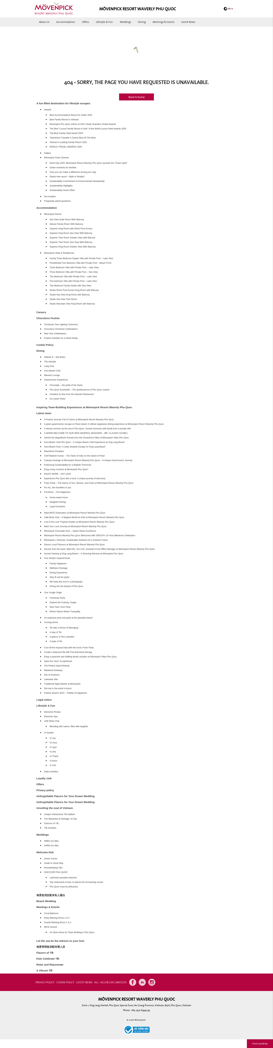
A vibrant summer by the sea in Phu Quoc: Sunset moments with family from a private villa (87, 428)
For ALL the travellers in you (57, 487)
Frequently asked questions (57, 201)
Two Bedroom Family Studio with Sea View (70, 285)
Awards (47, 109)
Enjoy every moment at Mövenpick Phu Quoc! (66, 469)
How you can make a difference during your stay (73, 172)
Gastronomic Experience (56, 380)
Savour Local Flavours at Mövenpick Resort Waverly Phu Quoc (74, 544)
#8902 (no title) (51, 841)
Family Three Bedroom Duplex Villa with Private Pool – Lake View (81, 258)
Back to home (136, 97)
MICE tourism (50, 927)
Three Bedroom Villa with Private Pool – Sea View (74, 272)
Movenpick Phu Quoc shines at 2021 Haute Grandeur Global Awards (83, 124)
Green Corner (50, 858)
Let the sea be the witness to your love (60, 940)
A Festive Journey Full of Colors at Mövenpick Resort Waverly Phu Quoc (79, 419)
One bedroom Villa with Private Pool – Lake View (73, 281)
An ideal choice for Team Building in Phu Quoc (72, 932)
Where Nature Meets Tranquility (65, 611)
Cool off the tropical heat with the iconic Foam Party (69, 647)
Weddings (125, 22)
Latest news (188, 22)
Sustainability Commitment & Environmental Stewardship (77, 181)
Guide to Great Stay (53, 863)
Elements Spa (51, 716)
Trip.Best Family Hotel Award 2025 (66, 133)
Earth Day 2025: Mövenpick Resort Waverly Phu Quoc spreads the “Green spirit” (88, 163)
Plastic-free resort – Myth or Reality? (67, 176)
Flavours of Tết (51, 823)
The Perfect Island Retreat (56, 666)
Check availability (260, 1043)
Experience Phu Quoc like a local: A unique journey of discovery (75, 478)
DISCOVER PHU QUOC (56, 872)
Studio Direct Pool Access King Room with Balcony (74, 290)
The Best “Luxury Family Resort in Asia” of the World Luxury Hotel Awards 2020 (88, 128)
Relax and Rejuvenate (49, 964)
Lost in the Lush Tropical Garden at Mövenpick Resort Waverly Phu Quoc (79, 522)
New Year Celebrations (55, 333)
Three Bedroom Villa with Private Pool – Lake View (74, 267)
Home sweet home (59, 497)
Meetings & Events (163, 22)
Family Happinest (58, 563)
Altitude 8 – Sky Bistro (54, 357)
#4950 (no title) (51, 845)
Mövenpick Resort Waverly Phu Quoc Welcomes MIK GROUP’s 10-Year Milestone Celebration (89, 535)
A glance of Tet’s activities (62, 637)
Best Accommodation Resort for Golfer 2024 (71, 115)
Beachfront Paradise (54, 451)
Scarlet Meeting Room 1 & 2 (57, 922)
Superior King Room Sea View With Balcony (71, 233)
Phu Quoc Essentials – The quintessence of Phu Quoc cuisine (80, 390)
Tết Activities (50, 828)
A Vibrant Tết (44, 970)
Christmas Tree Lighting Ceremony (61, 324)
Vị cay (53, 738)
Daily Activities (51, 771)
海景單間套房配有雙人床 (50, 946)
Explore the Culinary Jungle (63, 602)
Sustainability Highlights (61, 185)
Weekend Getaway (53, 670)
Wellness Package (59, 568)
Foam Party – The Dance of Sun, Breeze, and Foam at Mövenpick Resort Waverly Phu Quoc (88, 483)
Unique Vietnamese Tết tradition (59, 814)
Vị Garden (49, 733)
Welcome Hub (45, 852)
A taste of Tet (56, 641)
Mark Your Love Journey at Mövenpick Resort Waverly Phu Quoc (75, 526)
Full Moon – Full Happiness (57, 492)
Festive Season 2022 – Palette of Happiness (65, 693)
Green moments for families (63, 167)
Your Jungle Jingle (53, 592)
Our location (50, 196)
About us (44, 22)
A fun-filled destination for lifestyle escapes (63, 103)
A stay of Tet (55, 632)
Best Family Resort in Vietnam (64, 119)
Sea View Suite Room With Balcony (67, 219)
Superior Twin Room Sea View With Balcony (71, 242)
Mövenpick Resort (52, 214)
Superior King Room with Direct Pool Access (71, 228)
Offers (85, 22)
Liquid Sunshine (57, 506)
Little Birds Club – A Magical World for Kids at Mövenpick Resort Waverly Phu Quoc (84, 517)
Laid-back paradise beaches (63, 877)
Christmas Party (57, 598)
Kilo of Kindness (52, 675)
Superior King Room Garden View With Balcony (73, 247)
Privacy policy (45, 790)
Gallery (47, 153)
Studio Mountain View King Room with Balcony (72, 304)
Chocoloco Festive (48, 318)
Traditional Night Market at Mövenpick (62, 684)
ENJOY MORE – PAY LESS (57, 474)
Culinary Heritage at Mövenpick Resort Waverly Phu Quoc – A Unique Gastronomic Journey (88, 460)
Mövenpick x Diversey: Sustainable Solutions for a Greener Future (76, 540)
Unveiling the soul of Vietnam (54, 807)
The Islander (50, 361)
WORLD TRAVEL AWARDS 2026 (66, 147)
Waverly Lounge (52, 375)
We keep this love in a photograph (66, 581)
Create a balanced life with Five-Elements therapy (68, 652)
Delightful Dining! (58, 502)
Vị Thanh (54, 756)
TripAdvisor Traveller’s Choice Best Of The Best (73, 138)
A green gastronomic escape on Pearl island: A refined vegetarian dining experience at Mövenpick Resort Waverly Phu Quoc (104, 424)
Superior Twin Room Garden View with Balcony (72, 237)
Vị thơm (53, 761)
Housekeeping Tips (53, 867)
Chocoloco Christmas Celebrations (60, 329)
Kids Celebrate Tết (47, 958)
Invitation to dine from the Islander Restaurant (72, 394)
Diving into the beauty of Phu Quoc (66, 586)
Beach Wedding (46, 901)
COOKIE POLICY (65, 982)
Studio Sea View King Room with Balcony (70, 294)
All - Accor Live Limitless (110, 982)
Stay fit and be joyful (59, 577)
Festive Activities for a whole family (61, 338)
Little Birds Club (51, 721)
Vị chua (53, 742)
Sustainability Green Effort (62, 190)
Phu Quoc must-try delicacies (64, 886)
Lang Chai (49, 366)
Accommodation (65, 22)
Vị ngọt (53, 747)
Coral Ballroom (51, 913)
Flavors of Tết (44, 952)
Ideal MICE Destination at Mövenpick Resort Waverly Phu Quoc (74, 513)
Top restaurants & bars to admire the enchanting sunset (76, 882)
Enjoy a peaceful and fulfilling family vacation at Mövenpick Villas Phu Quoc (80, 656)
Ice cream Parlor (58, 399)
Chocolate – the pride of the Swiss (66, 385)
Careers (41, 312)
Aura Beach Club (52, 371)
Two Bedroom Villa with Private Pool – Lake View (73, 276)
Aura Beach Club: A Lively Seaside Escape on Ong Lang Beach (74, 447)
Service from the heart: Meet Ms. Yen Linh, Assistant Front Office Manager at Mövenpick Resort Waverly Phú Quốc (99, 549)
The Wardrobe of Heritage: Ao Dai (60, 819)
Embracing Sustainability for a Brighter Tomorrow (67, 465)
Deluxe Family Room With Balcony (66, 224)
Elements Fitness (52, 712)
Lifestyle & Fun (104, 22)
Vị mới (53, 765)
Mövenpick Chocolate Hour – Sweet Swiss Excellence (70, 531)
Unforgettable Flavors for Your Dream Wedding (65, 796)
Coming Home (51, 622)
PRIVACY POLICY (45, 982)
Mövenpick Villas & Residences (59, 253)
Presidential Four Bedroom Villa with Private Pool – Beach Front (80, 263)
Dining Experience (58, 572)
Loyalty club (44, 778)
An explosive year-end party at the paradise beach (68, 618)
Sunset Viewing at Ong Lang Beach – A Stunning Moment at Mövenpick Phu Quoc (83, 553)
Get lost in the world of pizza (57, 688)
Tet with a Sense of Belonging (64, 628)
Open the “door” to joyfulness (58, 661)
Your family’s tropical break (57, 558)
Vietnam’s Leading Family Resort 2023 (68, 142)
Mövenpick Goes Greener (56, 157)
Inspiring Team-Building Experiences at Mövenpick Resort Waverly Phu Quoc (84, 407)
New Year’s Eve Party (60, 607)
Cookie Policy (44, 344)
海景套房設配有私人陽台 (50, 895)
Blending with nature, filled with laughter (69, 726)
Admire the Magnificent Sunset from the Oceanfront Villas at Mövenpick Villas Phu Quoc (86, 437)
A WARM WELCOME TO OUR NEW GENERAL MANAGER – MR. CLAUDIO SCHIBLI (86, 433)
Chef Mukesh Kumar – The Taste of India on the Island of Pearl (74, 456)
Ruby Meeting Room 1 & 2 (57, 918)
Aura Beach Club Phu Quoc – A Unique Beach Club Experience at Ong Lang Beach (84, 442)
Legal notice (44, 699)
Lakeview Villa (51, 679)
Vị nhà (53, 752)
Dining (142, 22)
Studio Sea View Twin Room (63, 299)
